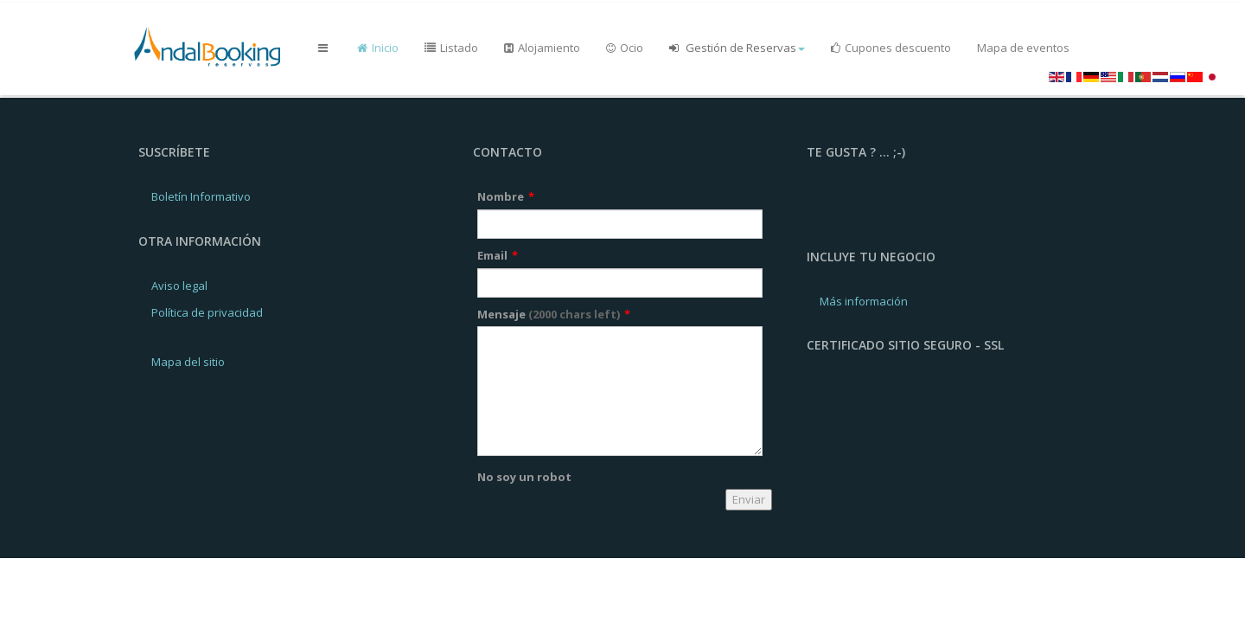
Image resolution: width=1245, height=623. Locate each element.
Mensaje (553, 314)
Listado (451, 47)
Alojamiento (542, 47)
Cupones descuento (891, 47)
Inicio (378, 47)
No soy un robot (524, 477)
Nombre (505, 196)
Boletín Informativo (201, 196)
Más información (864, 301)
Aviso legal (179, 285)
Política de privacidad (207, 312)
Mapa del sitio (188, 361)
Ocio (624, 47)
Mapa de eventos (1023, 47)
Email (497, 255)
